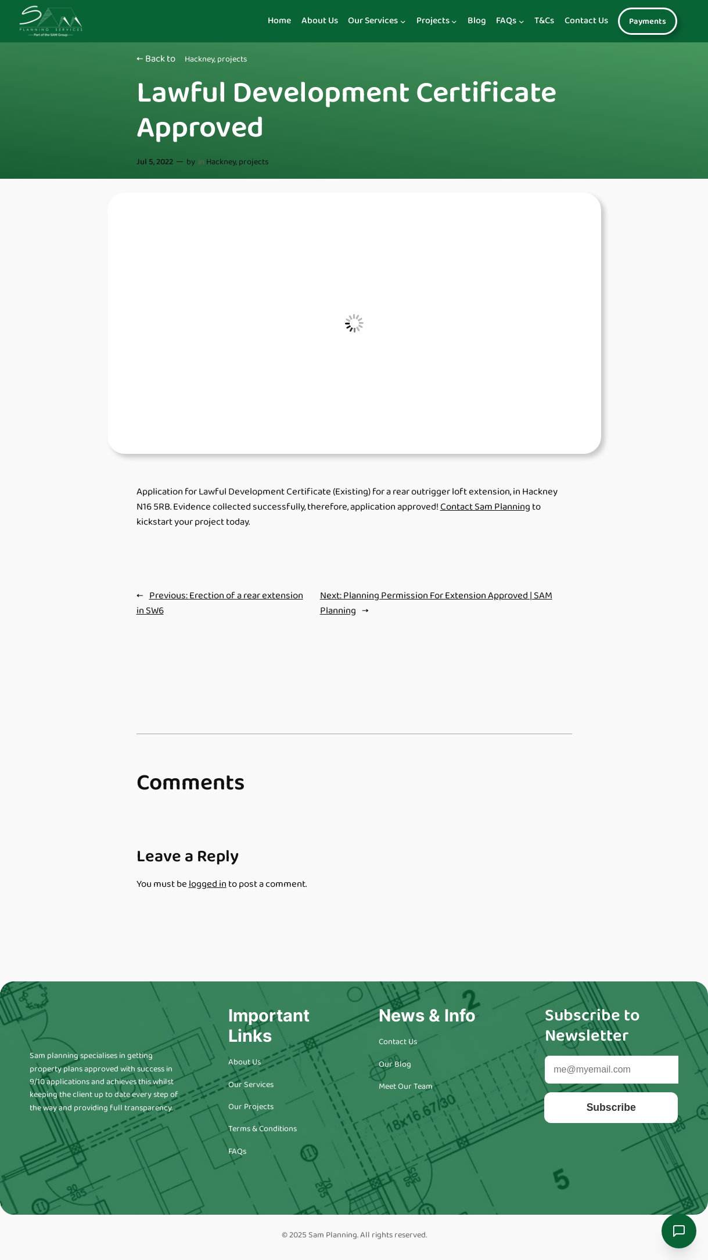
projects (232, 59)
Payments (647, 21)
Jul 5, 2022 (154, 162)
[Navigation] (403, 21)
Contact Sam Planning (485, 507)
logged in (208, 884)
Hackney (199, 59)
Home (279, 21)
